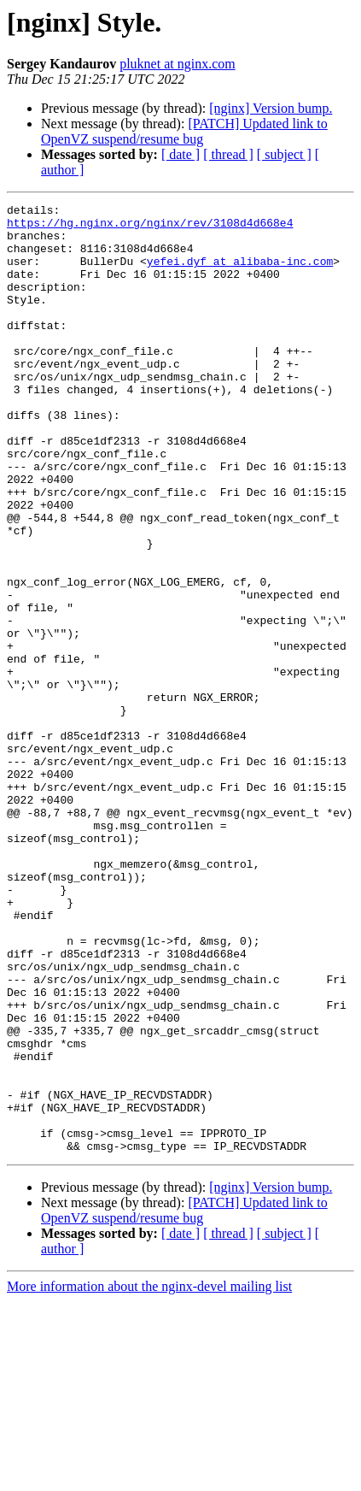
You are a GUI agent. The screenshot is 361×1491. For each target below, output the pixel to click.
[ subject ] (284, 154)
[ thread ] (228, 154)
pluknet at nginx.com (177, 63)
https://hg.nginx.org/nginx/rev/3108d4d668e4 (150, 227)
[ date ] (180, 154)
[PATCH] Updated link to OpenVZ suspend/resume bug (184, 131)
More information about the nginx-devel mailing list (149, 1476)
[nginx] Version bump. (270, 108)
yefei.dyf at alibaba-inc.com (240, 273)
